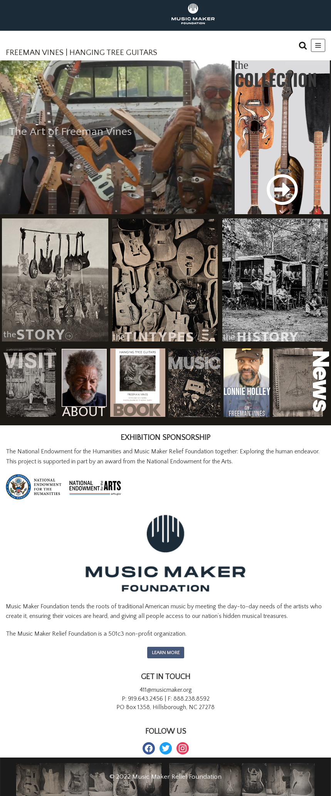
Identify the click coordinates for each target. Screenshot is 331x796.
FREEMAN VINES (247, 414)
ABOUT (84, 412)
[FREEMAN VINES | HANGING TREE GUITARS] (81, 47)
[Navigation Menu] (318, 45)
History (268, 337)
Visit (30, 360)
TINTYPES (159, 337)
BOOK (136, 410)
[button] (303, 45)
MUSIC (188, 364)
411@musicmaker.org (165, 689)
